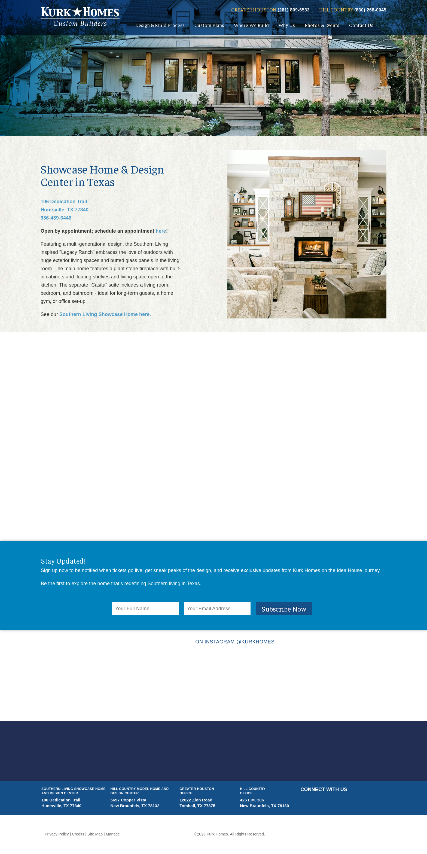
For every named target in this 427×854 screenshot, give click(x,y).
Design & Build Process (160, 25)
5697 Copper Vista (129, 800)
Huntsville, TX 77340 (65, 209)
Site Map (95, 834)
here (161, 231)
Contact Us (361, 25)
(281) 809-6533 (294, 10)
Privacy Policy (57, 834)
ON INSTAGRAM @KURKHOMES (213, 642)
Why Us (287, 25)
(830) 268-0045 (370, 10)
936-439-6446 (56, 218)
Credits (78, 834)
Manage (113, 834)
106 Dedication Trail (64, 201)
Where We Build (251, 25)
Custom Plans (209, 25)
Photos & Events (322, 25)
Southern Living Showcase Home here (104, 314)
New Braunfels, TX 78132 (135, 805)
